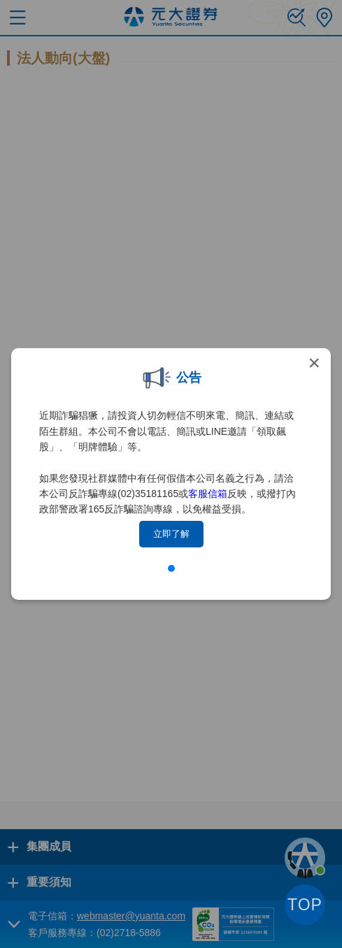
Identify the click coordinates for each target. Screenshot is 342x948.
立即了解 (171, 534)
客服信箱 (207, 493)
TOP (304, 905)
